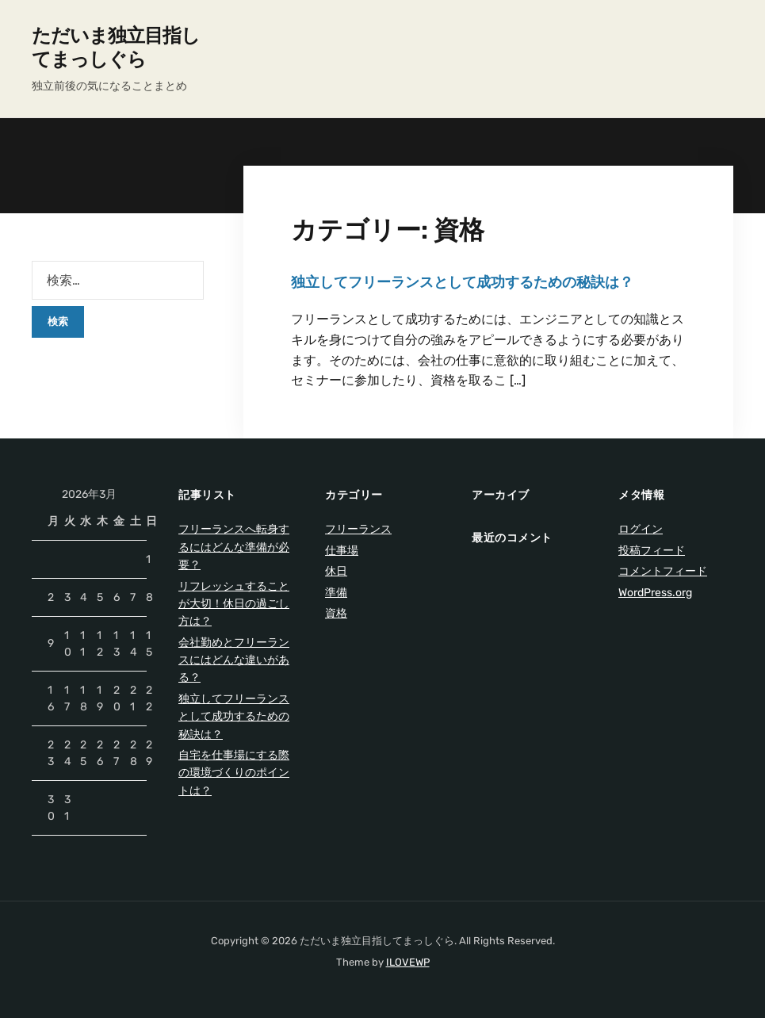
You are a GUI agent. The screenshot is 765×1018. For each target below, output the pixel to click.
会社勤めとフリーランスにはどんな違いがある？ (233, 660)
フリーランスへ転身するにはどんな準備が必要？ (233, 547)
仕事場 (341, 550)
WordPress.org (655, 592)
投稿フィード (651, 550)
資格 (336, 613)
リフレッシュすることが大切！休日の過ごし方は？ (233, 604)
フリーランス (358, 529)
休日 (336, 571)
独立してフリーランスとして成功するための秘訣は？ (462, 282)
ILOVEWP (408, 962)
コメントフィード (662, 571)
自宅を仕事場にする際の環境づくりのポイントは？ (233, 773)
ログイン (640, 529)
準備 (336, 592)
